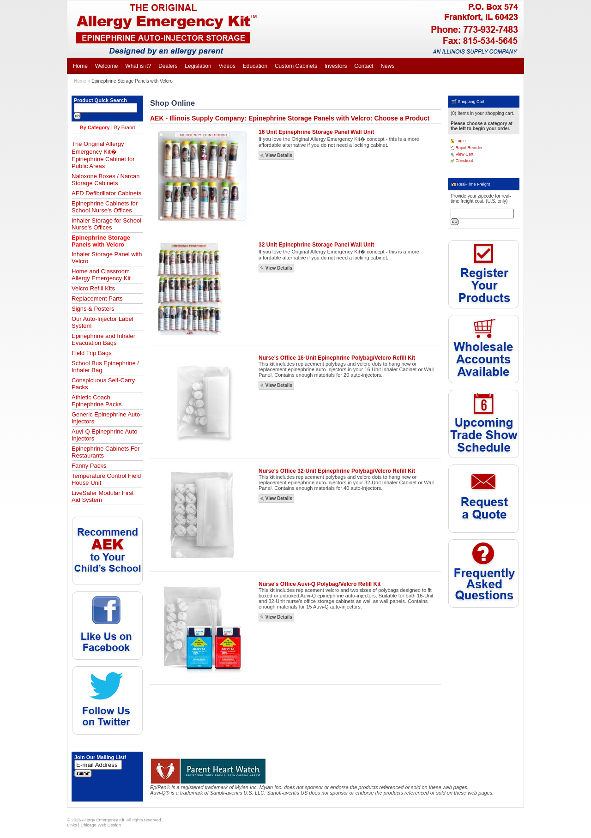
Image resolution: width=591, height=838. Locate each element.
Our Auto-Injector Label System (102, 322)
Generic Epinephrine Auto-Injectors (107, 418)
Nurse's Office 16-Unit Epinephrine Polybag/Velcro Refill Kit (337, 358)
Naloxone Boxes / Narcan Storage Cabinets (105, 180)
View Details (276, 155)
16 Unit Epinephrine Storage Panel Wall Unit (316, 132)
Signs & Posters (93, 308)
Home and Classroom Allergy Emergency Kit (101, 275)
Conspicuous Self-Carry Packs (103, 384)
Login (458, 141)
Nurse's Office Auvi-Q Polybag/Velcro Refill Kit (319, 584)
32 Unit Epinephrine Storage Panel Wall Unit (316, 244)
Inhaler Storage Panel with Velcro (107, 258)
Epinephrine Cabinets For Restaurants (105, 452)
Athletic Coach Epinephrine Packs (96, 401)
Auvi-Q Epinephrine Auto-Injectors (105, 435)
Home (80, 81)
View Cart (462, 154)
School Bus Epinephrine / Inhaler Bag (105, 367)
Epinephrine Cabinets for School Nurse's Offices (105, 207)
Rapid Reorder (466, 147)
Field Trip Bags (92, 353)
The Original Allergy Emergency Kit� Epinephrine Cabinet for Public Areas (103, 154)
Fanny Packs (89, 465)
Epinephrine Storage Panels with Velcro (132, 81)
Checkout (462, 160)
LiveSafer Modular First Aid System (102, 496)
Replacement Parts (97, 298)
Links (72, 825)
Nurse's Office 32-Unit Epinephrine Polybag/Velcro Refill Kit (337, 471)
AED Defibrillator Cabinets (106, 193)
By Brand (124, 127)
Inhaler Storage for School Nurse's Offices (106, 224)
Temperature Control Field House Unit (106, 479)
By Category (95, 127)
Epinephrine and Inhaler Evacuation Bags (103, 339)
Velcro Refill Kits (93, 288)
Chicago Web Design (100, 825)
